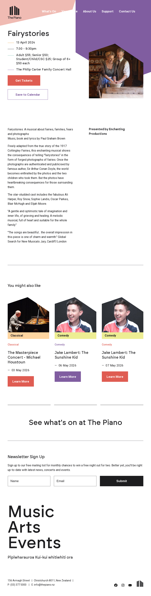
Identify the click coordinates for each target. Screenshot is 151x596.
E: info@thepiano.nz (43, 584)
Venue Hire (70, 11)
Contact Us (127, 11)
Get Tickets (23, 80)
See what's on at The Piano (75, 422)
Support (107, 11)
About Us (89, 11)
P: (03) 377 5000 (17, 584)
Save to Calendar (27, 94)
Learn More (20, 381)
